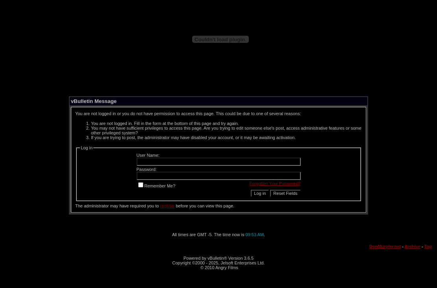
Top (428, 246)
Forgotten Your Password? (275, 183)
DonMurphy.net (385, 246)
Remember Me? (157, 185)
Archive (412, 246)
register (167, 206)
